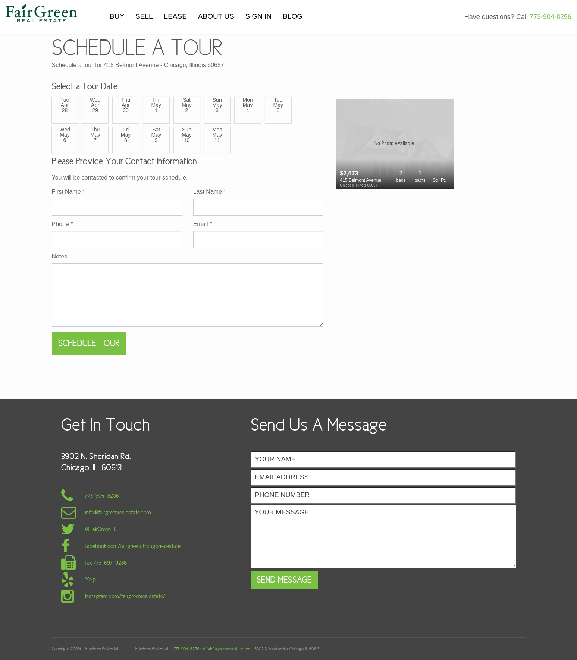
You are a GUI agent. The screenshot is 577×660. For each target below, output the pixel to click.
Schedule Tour (88, 343)
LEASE (175, 16)
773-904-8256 (550, 16)
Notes (60, 257)
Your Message (383, 536)
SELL (144, 16)
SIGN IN (258, 16)
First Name (68, 192)
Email (202, 224)
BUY (117, 16)
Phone (62, 224)
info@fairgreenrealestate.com (227, 649)
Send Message (284, 579)
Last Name (209, 192)
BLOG (292, 16)
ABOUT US (216, 16)
